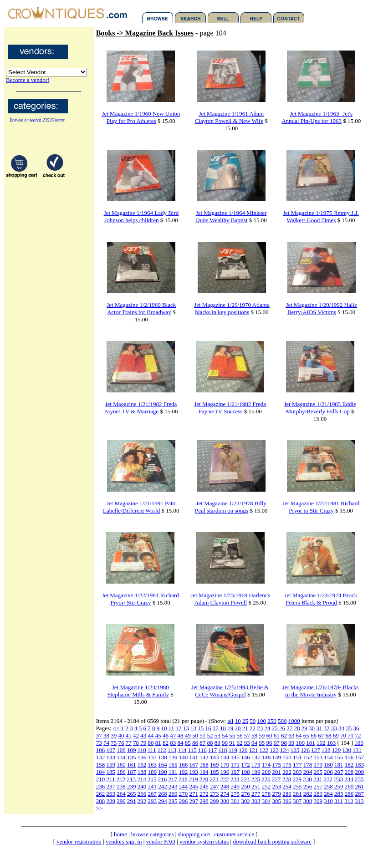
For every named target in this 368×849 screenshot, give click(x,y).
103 (331, 742)
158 (100, 764)
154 (328, 757)
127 (315, 750)
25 (245, 720)
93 (247, 742)
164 (162, 764)
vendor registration (79, 841)
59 (262, 735)
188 (142, 771)
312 (348, 801)
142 (204, 757)
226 (266, 779)
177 (297, 764)
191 (173, 771)
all (230, 720)
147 (256, 757)
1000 (294, 720)
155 (338, 757)
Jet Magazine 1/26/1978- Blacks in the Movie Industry (320, 691)
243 (173, 786)
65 (306, 735)
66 (314, 735)
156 (349, 757)
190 (162, 771)
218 (183, 779)
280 (286, 793)
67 (321, 735)
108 (121, 750)
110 (142, 750)
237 (110, 786)
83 (173, 742)
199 (256, 771)
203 (297, 771)
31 (319, 728)
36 (356, 728)
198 (245, 771)
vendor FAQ (160, 841)
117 (212, 750)
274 (225, 793)
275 (235, 793)
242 (162, 786)
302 (245, 801)
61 (277, 735)
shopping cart (194, 834)
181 (338, 764)
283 (317, 793)
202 (286, 771)
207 (338, 771)
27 (289, 728)
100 (261, 720)
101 (310, 742)
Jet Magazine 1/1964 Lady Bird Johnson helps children (141, 216)
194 (204, 771)
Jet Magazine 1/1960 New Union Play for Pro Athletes (141, 117)
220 (204, 779)
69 (336, 735)
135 (131, 757)
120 (243, 750)
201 (276, 771)
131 (357, 750)
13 (186, 728)
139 (173, 757)
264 (121, 793)
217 (172, 779)
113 (172, 750)
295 (173, 801)
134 (121, 757)
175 (276, 764)
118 (222, 750)
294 (162, 801)
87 (202, 742)
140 (183, 757)
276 (245, 793)
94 (254, 742)
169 (214, 764)
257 (317, 786)
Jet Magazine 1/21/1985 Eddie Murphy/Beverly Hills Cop (320, 408)
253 (276, 786)
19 (230, 728)
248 (225, 786)
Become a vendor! (27, 79)
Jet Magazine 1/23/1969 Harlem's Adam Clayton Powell (230, 599)
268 (162, 793)
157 (359, 757)
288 (100, 801)
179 (317, 764)
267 (152, 793)
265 (131, 793)
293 (152, 801)
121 (253, 750)
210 (100, 779)
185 (110, 771)
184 (100, 771)
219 (193, 779)
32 (327, 728)
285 (338, 793)
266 (142, 793)
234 (348, 779)
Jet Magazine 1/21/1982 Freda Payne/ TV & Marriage (140, 408)
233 (338, 779)
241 (152, 786)
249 (235, 786)
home (120, 834)
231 (317, 779)
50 (253, 720)
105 (358, 742)
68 (328, 735)
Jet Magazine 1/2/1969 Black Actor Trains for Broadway (141, 308)
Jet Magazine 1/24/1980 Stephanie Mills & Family (138, 691)
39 (114, 735)
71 (350, 735)
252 (266, 786)
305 (276, 801)
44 (150, 735)
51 (202, 735)
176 (286, 764)
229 (297, 779)
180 (328, 764)
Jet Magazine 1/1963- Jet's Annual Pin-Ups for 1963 (317, 117)
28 (297, 728)
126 (305, 750)
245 (193, 786)
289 (110, 801)
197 (235, 771)
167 (193, 764)
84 (180, 742)
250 (271, 720)
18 (223, 728)
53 (217, 735)
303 (256, 801)
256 (307, 786)
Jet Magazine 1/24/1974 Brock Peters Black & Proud (320, 599)
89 (217, 742)
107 (110, 750)
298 (204, 801)
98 (284, 742)
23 (260, 728)
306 (286, 801)
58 (254, 735)
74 (106, 742)
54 (225, 735)
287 (359, 793)
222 (224, 779)
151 (297, 757)
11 (171, 728)
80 (150, 742)
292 (142, 801)
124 (284, 750)
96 (269, 742)
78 (136, 742)
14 (193, 728)
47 (173, 735)
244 (183, 786)
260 (349, 786)
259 (338, 786)
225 (255, 779)
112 (162, 750)
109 (131, 750)
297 (193, 801)
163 (152, 764)
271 (193, 793)
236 (100, 786)
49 (188, 735)
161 (131, 764)
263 (110, 793)
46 (166, 735)
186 (121, 771)
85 (188, 742)
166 (183, 764)
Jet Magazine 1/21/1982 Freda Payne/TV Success (230, 408)
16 (208, 728)
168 (204, 764)
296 (183, 801)
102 (321, 742)
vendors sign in (124, 841)
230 (307, 779)
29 (304, 728)
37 (99, 735)
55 (232, 735)
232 (328, 779)
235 (359, 779)
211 (110, 779)
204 (307, 771)
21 (245, 728)
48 (180, 735)
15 (201, 728)
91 (232, 742)
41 (129, 735)
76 (121, 742)
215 (152, 779)
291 (131, 801)
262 (100, 793)
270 (183, 793)
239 (131, 786)
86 (195, 742)
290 (121, 801)
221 (214, 779)
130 (346, 750)
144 (225, 757)
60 (269, 735)
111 (152, 750)
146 (245, 757)
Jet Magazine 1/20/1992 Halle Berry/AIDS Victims (321, 308)
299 (214, 801)
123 (274, 750)
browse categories (152, 834)
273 (214, 793)
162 (142, 764)
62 (284, 735)
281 (297, 793)
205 (317, 771)
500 (282, 720)
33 (334, 728)
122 (263, 750)
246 (204, 786)
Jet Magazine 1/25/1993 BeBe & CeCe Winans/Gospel (230, 691)
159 (110, 764)
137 (152, 757)
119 (233, 750)
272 (204, 793)
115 (192, 750)
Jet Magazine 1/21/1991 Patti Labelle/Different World (139, 507)
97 (277, 742)
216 (162, 779)
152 (307, 757)
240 (142, 786)
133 (110, 757)
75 (114, 742)
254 (286, 786)
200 (266, 771)
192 (183, 771)
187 (131, 771)
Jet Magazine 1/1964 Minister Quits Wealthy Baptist (230, 216)
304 (266, 801)
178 (307, 764)
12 (179, 728)
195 (214, 771)
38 (106, 735)
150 (286, 757)
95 (262, 742)
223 (235, 779)
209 (359, 771)
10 (238, 720)
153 (317, 757)
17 (216, 728)
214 (141, 779)
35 (349, 728)
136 (142, 757)
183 (359, 764)
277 (256, 793)
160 (121, 764)
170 (225, 764)
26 (282, 728)
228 (286, 779)
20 (238, 728)
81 (158, 742)
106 (100, 750)
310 (328, 801)
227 (276, 779)
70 (343, 735)
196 (225, 771)
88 (210, 742)
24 (268, 728)
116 (202, 750)
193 (193, 771)
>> (99, 808)
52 (210, 735)
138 (162, 757)
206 (328, 771)
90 (225, 742)
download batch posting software (272, 841)
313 (359, 801)
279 (276, 793)
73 (99, 742)
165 (173, 764)
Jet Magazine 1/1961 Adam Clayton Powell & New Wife (229, 117)
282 (307, 793)
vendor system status (204, 841)
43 (143, 735)
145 (235, 757)
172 (245, 764)
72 (358, 735)
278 (266, 793)
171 (235, 764)
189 (152, 771)
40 (121, 735)
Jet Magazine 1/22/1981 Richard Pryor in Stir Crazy (320, 507)
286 (349, 793)
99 (291, 742)
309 (317, 801)
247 (214, 786)
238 (121, 786)
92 (239, 742)
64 (299, 735)
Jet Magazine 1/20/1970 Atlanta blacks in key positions (232, 308)
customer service (234, 834)
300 (225, 801)
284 (328, 793)
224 (245, 779)
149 (276, 757)
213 (131, 779)
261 (359, 786)
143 (214, 757)
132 (100, 757)
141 (193, 757)
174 (266, 764)
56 (239, 735)
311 (338, 801)
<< (116, 728)
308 (307, 801)
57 (247, 735)
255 (297, 786)
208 (349, 771)
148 (266, 757)
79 (143, 742)
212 (121, 779)
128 (326, 750)
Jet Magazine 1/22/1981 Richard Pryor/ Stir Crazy (140, 599)
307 (297, 801)
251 (256, 786)
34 (341, 728)
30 (312, 728)
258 (328, 786)
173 (256, 764)
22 (253, 728)
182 (349, 764)
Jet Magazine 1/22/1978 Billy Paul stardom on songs (230, 507)
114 (182, 750)
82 (166, 742)
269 (173, 793)
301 (235, 801)
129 (336, 750)
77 (129, 742)
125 (295, 750)
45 (158, 735)
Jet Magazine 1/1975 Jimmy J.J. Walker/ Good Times (321, 216)
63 (291, 735)
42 (136, 735)
